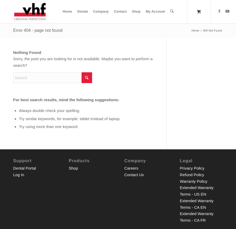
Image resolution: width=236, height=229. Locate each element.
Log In (18, 174)
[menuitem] (67, 11)
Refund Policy (192, 174)
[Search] (172, 11)
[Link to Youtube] (227, 11)
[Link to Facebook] (219, 11)
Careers (131, 168)
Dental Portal (24, 168)
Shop (73, 168)
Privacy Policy (192, 168)
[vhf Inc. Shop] (30, 11)
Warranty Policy (193, 181)
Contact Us (134, 174)
